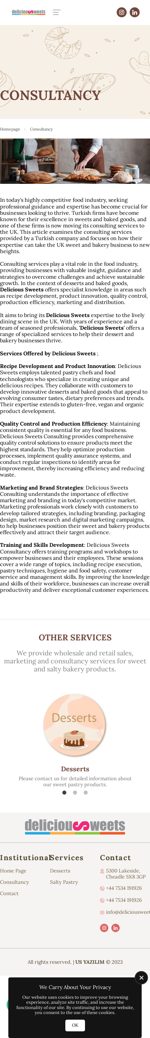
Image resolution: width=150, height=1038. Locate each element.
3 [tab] (85, 792)
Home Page (13, 871)
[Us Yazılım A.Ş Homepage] (29, 12)
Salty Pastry (64, 882)
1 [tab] (64, 792)
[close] (141, 977)
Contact (9, 893)
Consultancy (14, 882)
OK (75, 1025)
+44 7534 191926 (124, 888)
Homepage (10, 129)
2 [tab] (75, 792)
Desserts (60, 871)
